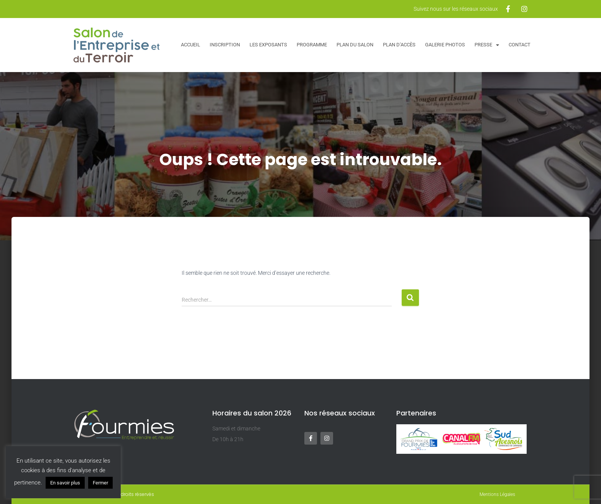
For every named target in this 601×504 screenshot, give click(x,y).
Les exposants (268, 45)
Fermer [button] (100, 483)
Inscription (225, 45)
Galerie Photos (445, 45)
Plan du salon (355, 45)
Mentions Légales (497, 494)
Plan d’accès (399, 45)
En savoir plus (65, 483)
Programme (312, 45)
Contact (519, 45)
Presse (487, 45)
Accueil (190, 45)
